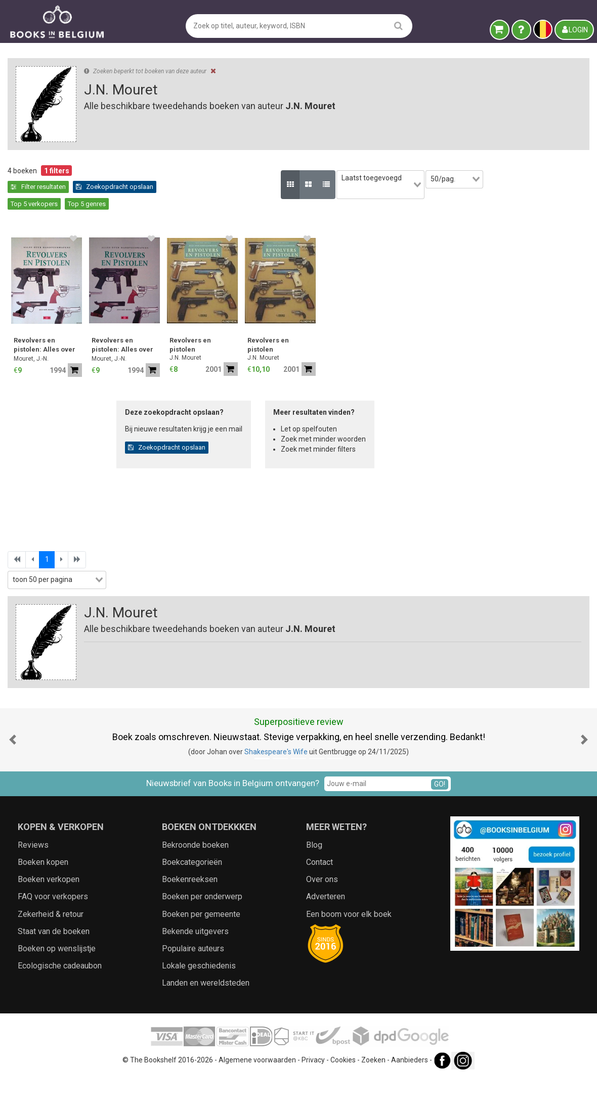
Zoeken (373, 1102)
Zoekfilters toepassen (86, 607)
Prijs (19, 412)
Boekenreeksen (190, 922)
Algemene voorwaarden (257, 1102)
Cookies (343, 1102)
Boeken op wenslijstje (57, 991)
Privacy (313, 1102)
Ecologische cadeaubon (60, 1008)
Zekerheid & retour (50, 956)
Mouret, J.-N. (198, 342)
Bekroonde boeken (195, 887)
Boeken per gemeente (201, 956)
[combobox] (86, 351)
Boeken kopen (43, 905)
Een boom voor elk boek (349, 956)
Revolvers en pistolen (357, 328)
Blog (314, 887)
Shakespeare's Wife (276, 795)
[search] (398, 25)
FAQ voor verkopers (53, 939)
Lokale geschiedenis (199, 1008)
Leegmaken (86, 181)
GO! (439, 826)
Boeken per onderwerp (202, 939)
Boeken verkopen (48, 922)
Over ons (322, 922)
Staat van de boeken (54, 974)
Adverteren (325, 939)
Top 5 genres (342, 186)
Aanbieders (409, 1102)
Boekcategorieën (192, 905)
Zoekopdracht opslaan (216, 186)
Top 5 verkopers (289, 186)
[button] (12, 782)
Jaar (20, 391)
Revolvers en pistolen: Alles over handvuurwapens (211, 329)
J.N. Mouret (352, 341)
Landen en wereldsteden (205, 1026)
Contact (319, 905)
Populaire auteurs (193, 991)
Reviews (33, 887)
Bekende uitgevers (195, 974)
